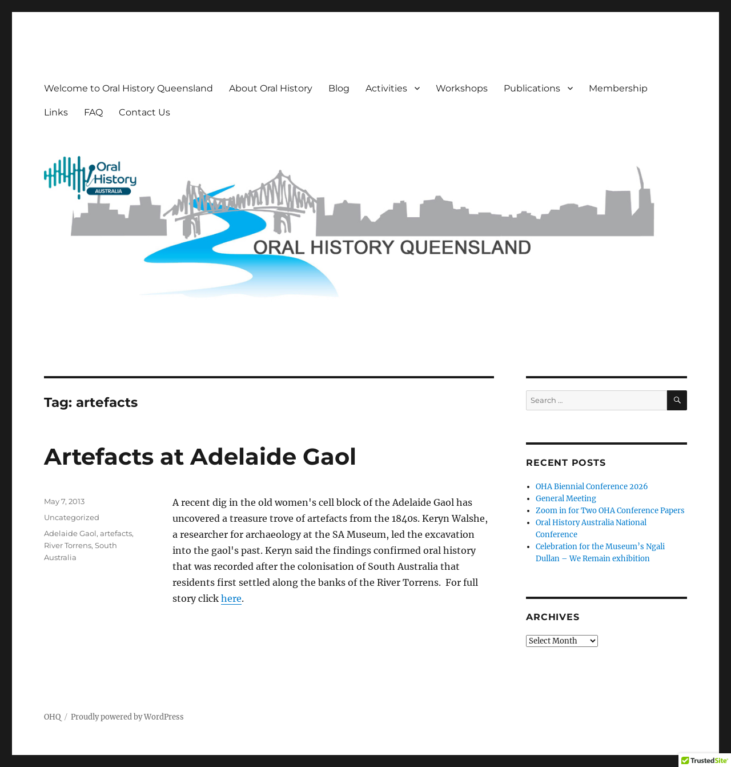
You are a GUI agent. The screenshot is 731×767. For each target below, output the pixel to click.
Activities (386, 88)
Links (56, 112)
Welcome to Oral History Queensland (128, 88)
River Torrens (67, 545)
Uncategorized (71, 517)
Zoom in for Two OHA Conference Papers (610, 511)
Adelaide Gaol (70, 533)
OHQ (52, 717)
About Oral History (270, 88)
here (231, 598)
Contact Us (144, 112)
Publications (532, 88)
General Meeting (566, 499)
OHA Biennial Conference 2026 (592, 487)
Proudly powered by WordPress (127, 717)
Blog (339, 88)
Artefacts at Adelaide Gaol (200, 456)
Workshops (462, 88)
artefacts (116, 533)
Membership (618, 88)
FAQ (93, 112)
